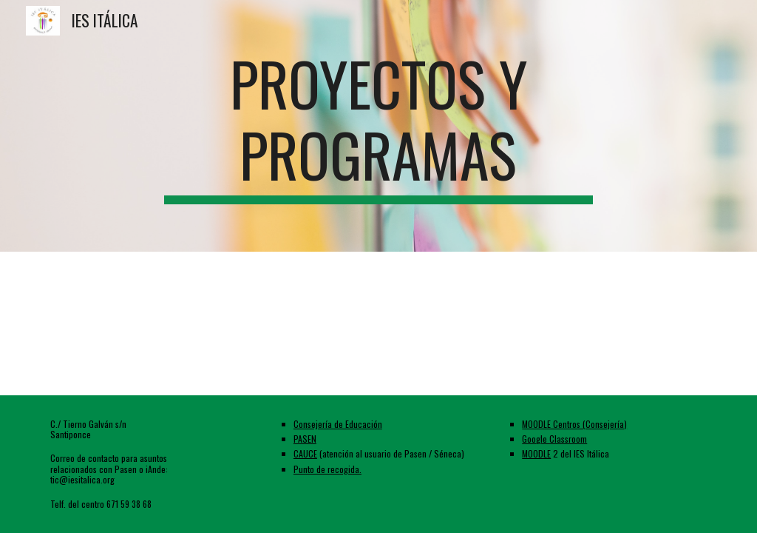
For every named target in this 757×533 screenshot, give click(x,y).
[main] (378, 125)
